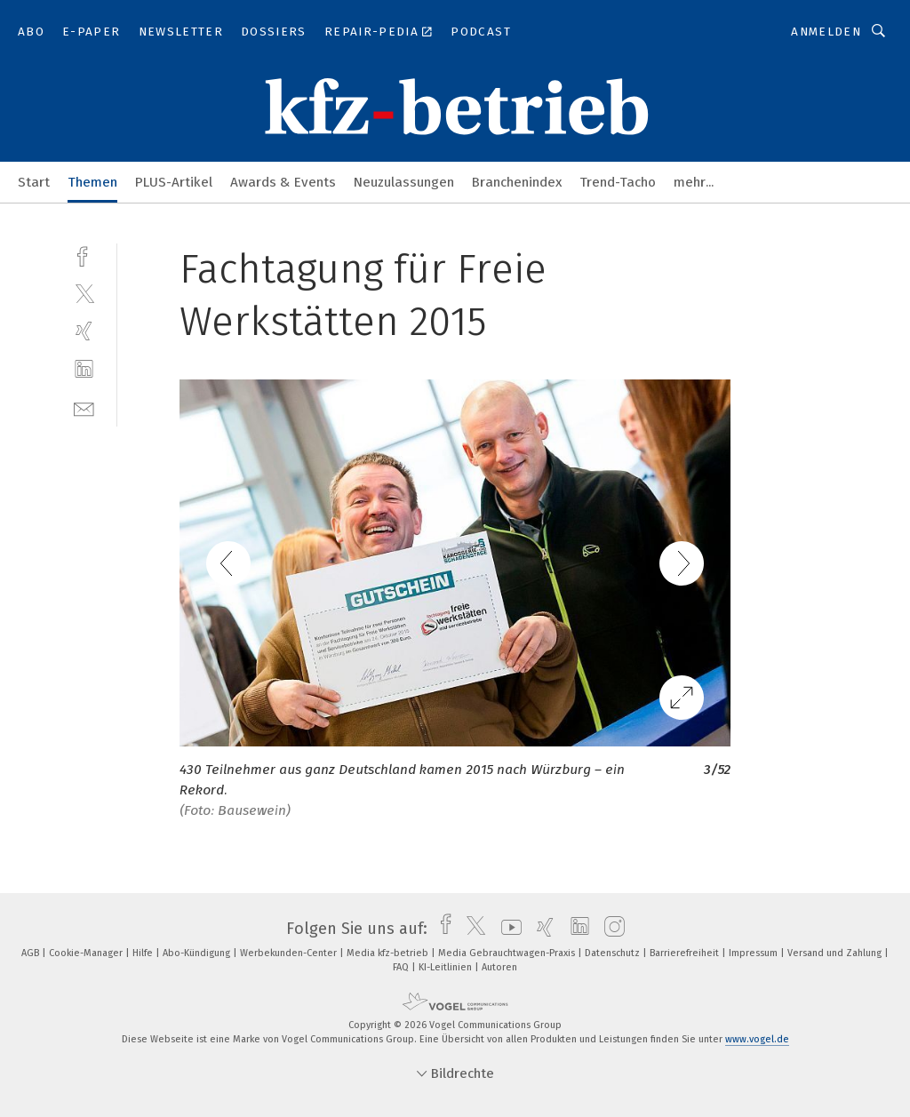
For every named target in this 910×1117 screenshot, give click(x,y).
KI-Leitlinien (447, 967)
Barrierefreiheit (686, 953)
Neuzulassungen (404, 182)
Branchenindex (517, 182)
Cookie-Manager (87, 953)
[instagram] (610, 928)
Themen (92, 182)
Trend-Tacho (617, 182)
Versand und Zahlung (835, 953)
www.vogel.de (757, 1039)
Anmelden (826, 31)
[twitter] (84, 293)
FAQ (402, 967)
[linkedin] (84, 369)
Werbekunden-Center (289, 953)
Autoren (499, 967)
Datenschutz (614, 953)
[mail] (84, 407)
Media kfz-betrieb (389, 953)
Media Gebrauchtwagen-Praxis (508, 953)
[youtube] (507, 928)
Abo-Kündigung (198, 953)
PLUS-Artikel (173, 182)
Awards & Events (283, 182)
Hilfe (144, 953)
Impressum (754, 953)
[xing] (84, 331)
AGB (31, 953)
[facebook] (84, 254)
